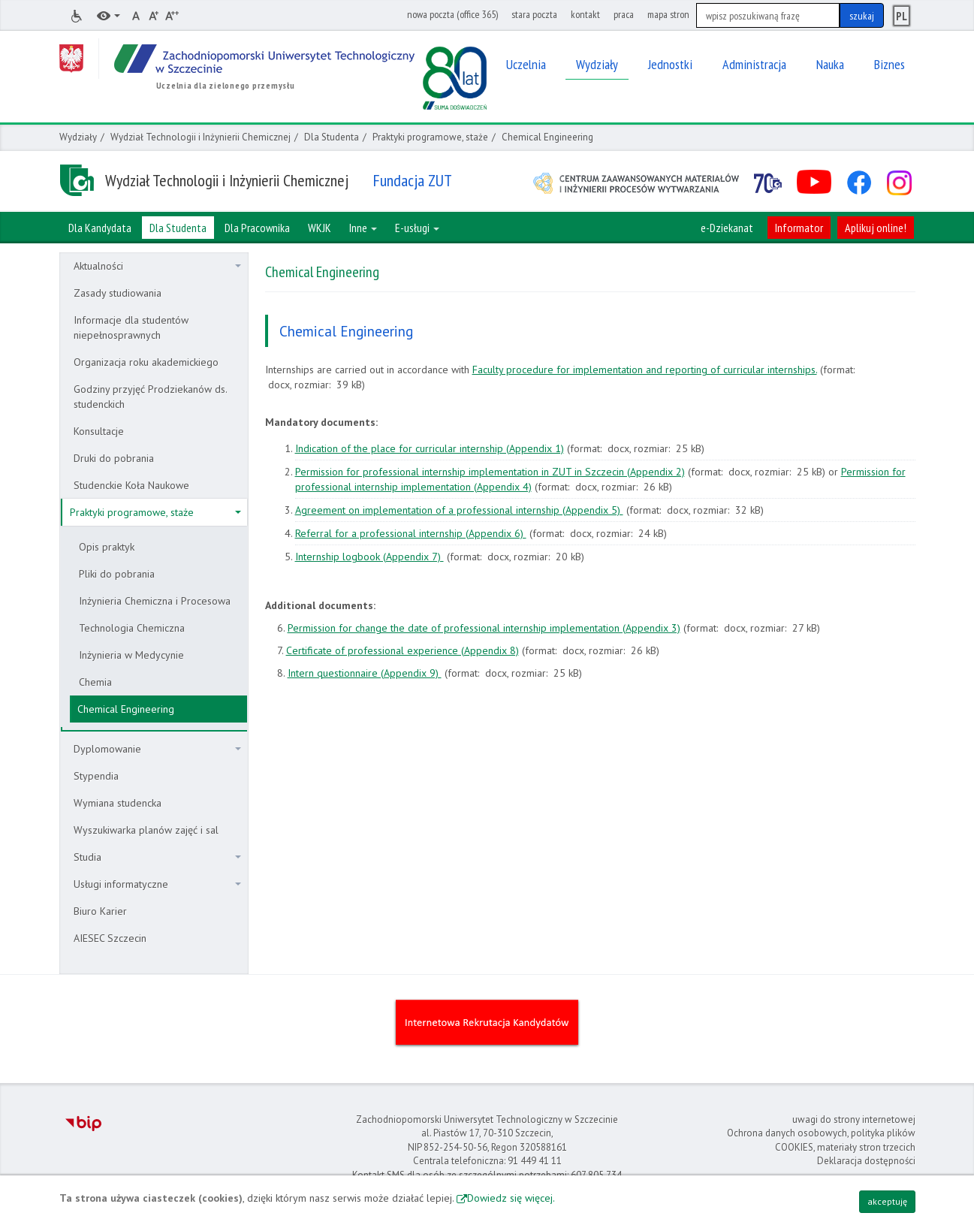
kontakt (585, 14)
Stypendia (96, 776)
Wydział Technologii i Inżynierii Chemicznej (200, 137)
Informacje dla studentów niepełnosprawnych (131, 327)
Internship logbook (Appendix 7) (369, 556)
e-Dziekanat (727, 227)
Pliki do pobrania (117, 574)
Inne (363, 227)
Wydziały (78, 137)
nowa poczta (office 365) (452, 14)
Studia (157, 857)
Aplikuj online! (875, 227)
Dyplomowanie (157, 749)
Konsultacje (99, 431)
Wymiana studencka (117, 803)
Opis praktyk (106, 547)
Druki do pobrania (114, 458)
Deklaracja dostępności (866, 1160)
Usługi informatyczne (157, 884)
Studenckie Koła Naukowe (131, 485)
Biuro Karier (100, 911)
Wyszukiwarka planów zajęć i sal (146, 830)
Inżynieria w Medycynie (131, 655)
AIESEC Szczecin (110, 938)
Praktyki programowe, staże (430, 137)
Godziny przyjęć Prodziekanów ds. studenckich (151, 396)
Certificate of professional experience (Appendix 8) (402, 650)
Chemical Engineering (125, 709)
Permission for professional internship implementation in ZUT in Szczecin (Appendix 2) (490, 471)
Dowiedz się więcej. (511, 1198)
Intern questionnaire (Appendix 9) (365, 673)
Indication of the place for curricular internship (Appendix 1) (429, 448)
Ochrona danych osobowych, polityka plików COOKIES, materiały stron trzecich (821, 1140)
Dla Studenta (331, 137)
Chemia (95, 682)
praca (624, 14)
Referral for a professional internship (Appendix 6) (410, 533)
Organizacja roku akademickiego (146, 362)
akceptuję (887, 1201)
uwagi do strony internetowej (853, 1119)
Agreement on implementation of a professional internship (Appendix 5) (459, 510)
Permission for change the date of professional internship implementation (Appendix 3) (484, 628)
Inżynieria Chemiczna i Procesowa (155, 601)
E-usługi (417, 227)
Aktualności (157, 266)
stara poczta (534, 14)
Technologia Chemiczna (132, 628)
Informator (799, 227)
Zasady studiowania (117, 293)
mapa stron (668, 14)
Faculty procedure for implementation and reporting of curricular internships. (644, 369)
